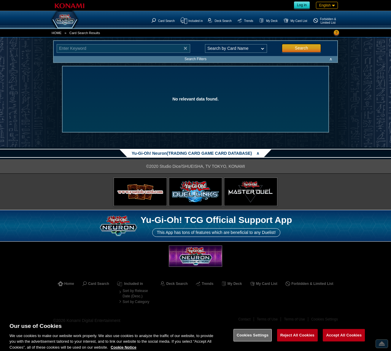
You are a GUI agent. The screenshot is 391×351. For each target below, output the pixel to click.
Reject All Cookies (297, 338)
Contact (244, 319)
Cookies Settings (324, 319)
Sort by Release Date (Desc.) (135, 293)
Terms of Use (267, 319)
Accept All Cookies (344, 338)
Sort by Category (136, 302)
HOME (57, 33)
